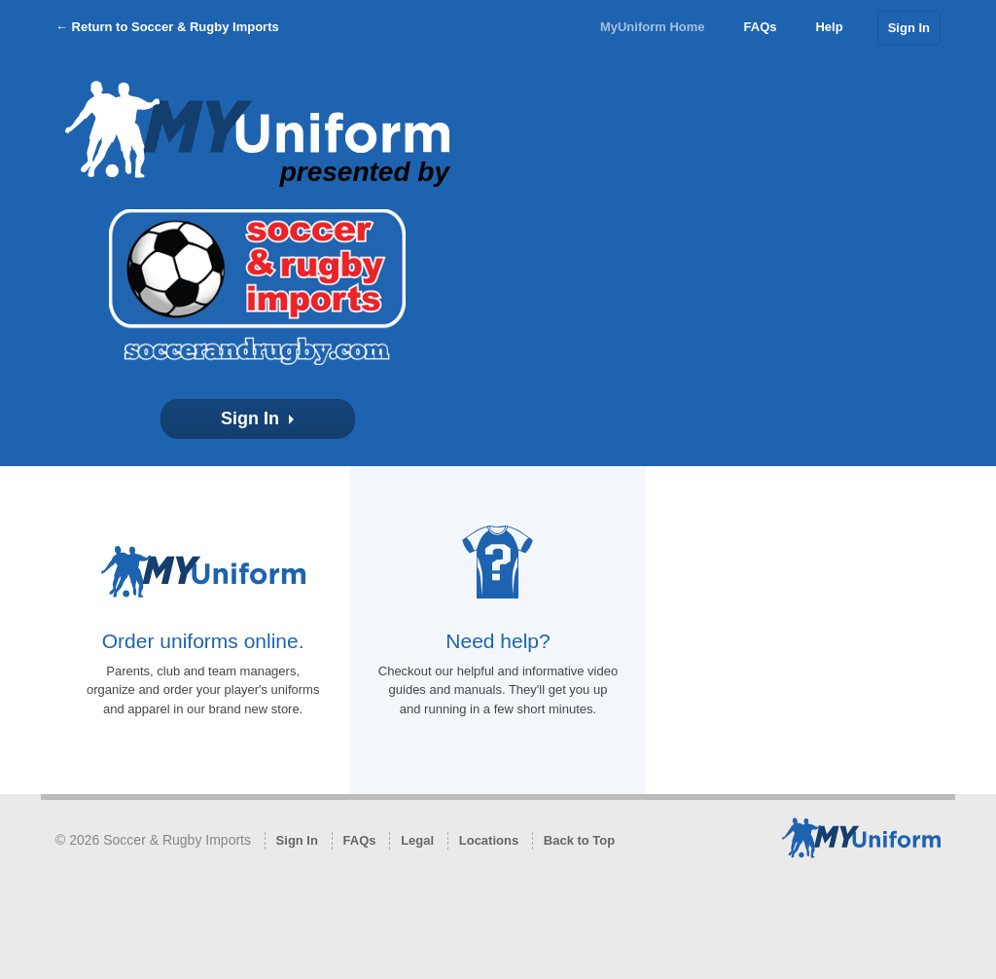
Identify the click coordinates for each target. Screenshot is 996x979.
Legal (417, 840)
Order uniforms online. (203, 641)
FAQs (760, 26)
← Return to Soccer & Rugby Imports (167, 26)
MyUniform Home (652, 26)
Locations (488, 840)
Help (828, 26)
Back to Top (579, 840)
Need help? (497, 641)
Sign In (909, 27)
